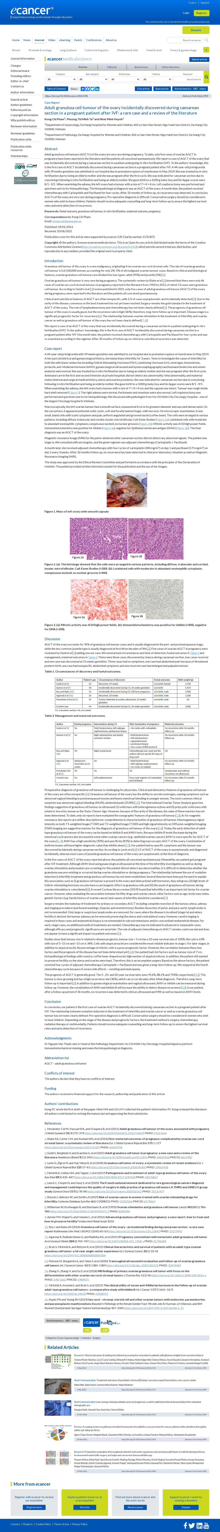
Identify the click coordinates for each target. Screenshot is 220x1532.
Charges (16, 65)
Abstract (186, 96)
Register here (34, 1507)
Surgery (97, 1337)
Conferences (94, 40)
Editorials (112, 67)
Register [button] (201, 12)
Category (60, 74)
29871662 (59, 1279)
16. (46, 1299)
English (193, 2)
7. (46, 1197)
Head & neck (154, 50)
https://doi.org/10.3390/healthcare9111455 (120, 1157)
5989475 (83, 1279)
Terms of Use (61, 1524)
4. (46, 1163)
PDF (206, 96)
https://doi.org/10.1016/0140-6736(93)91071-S (79, 1211)
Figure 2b (145, 423)
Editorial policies (21, 109)
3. (46, 1153)
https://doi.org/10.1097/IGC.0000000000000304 (75, 1255)
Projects (28, 1524)
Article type (124, 74)
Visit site (85, 1507)
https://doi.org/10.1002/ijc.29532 (65, 1293)
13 (177, 815)
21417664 (160, 1133)
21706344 (159, 1241)
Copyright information (24, 115)
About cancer (135, 1507)
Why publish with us (23, 120)
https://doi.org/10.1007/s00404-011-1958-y (116, 1241)
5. (46, 1173)
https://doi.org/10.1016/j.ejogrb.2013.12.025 (72, 1147)
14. (46, 1271)
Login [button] (186, 12)
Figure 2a (162, 419)
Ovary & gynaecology (183, 50)
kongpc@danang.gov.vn (67, 221)
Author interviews (171, 67)
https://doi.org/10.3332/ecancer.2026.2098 (138, 1471)
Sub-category (92, 74)
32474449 (174, 1265)
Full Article (197, 96)
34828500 (163, 1157)
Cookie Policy (43, 1524)
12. (46, 1246)
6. (46, 1182)
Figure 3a (108, 428)
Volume (156, 74)
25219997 (175, 1231)
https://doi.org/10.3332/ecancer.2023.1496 (66, 96)
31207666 (126, 1201)
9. (46, 1217)
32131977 (157, 1191)
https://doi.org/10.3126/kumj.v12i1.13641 (134, 1231)
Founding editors (21, 76)
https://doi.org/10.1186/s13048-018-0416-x (178, 1275)
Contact (15, 1524)
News (26, 40)
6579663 (149, 1201)
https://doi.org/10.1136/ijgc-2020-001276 (132, 1265)
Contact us (17, 86)
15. (46, 1285)
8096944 (124, 1211)
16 (130, 952)
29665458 (161, 1167)
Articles (83, 67)
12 (137, 802)
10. (46, 1227)
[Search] (206, 40)
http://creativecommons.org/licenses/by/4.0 (109, 246)
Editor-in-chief (20, 81)
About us (111, 40)
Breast (16, 50)
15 (127, 845)
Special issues (141, 67)
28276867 (151, 1177)
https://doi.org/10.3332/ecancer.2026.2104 (138, 1439)
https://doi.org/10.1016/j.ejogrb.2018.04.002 (118, 1167)
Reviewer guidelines (23, 133)
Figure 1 (74, 392)
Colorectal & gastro (97, 50)
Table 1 (194, 653)
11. (46, 1237)
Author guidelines (21, 104)
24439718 (115, 1147)
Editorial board (20, 70)
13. (46, 1261)
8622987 (186, 1157)
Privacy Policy (79, 1524)
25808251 (101, 1293)
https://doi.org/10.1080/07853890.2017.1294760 (105, 1177)
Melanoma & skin (127, 50)
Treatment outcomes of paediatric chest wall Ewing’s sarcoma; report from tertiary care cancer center (146, 1380)
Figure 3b (182, 428)
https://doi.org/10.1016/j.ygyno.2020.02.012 (114, 1191)
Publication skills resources (21, 148)
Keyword (187, 74)
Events (78, 40)
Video (51, 40)
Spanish (205, 2)
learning (64, 40)
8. (46, 1207)
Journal (39, 40)
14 (160, 828)
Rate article (162, 88)
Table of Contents (56, 88)
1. (46, 1128)
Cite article (143, 88)
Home (16, 40)
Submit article (19, 99)
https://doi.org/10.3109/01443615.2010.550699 (114, 1133)
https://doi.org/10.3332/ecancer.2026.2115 (138, 1368)
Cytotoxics (86, 1337)
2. (46, 1138)
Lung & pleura (68, 50)
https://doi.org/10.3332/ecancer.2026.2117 (138, 1390)
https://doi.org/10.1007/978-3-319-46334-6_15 (154, 1308)
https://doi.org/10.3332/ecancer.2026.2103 (138, 1414)
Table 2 (92, 657)
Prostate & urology (40, 50)
